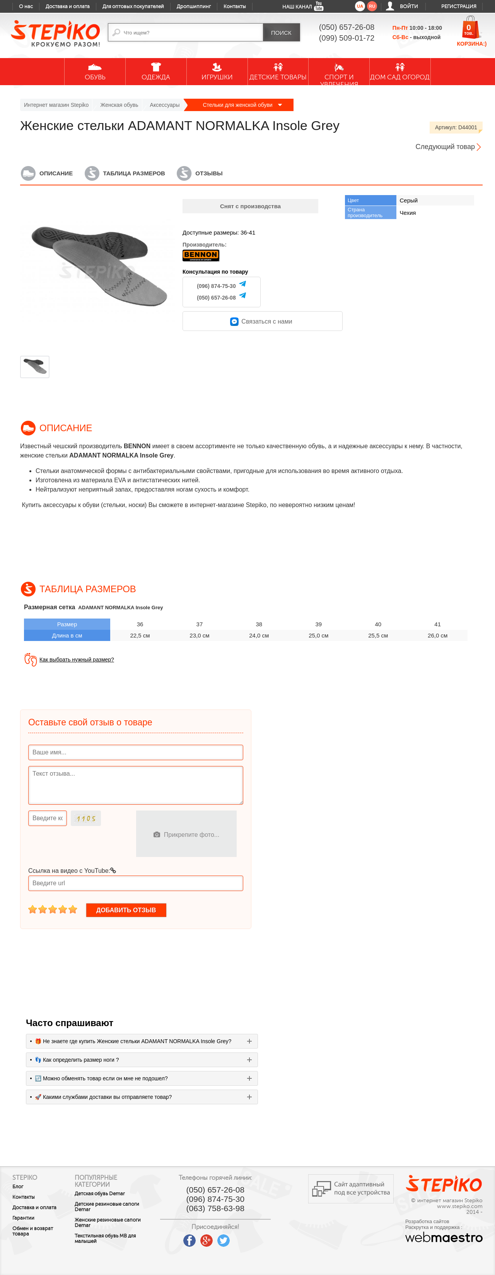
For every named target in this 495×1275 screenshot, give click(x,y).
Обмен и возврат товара (32, 1231)
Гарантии (23, 1218)
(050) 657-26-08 (216, 298)
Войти (409, 6)
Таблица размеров (134, 173)
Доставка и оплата (68, 6)
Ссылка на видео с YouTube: (72, 870)
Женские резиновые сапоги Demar (113, 1222)
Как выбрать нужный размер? (76, 659)
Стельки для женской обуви (242, 105)
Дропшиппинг (194, 6)
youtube (182, 1237)
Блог (17, 1186)
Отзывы (208, 173)
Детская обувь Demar (105, 1193)
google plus (216, 1241)
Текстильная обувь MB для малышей (110, 1238)
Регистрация (458, 6)
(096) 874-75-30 (216, 286)
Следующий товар (445, 147)
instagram (250, 1237)
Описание (56, 173)
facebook (199, 1237)
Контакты (235, 6)
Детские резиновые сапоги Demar (112, 1206)
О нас (26, 6)
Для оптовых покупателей (133, 6)
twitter (233, 1237)
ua (360, 6)
